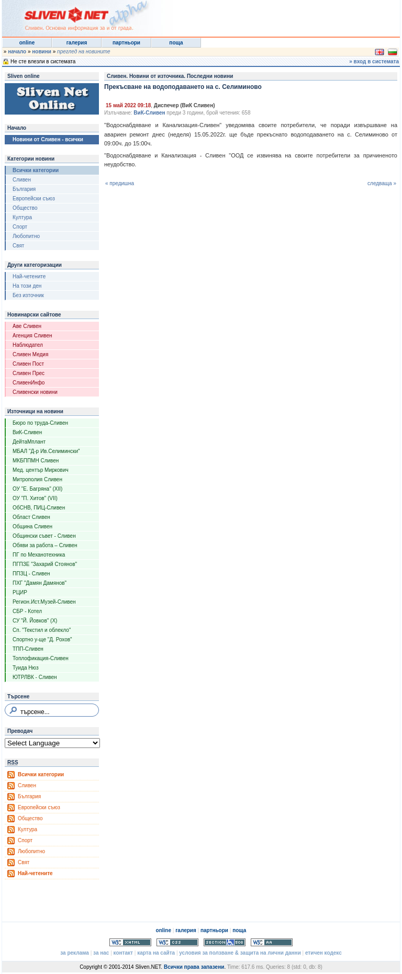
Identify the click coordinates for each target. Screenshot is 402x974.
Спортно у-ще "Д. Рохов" (42, 639)
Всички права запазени (194, 967)
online (27, 43)
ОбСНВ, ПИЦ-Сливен (39, 508)
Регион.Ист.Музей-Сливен (44, 602)
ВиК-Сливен (27, 432)
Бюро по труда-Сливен (40, 423)
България (24, 189)
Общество (25, 208)
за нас (101, 953)
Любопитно (26, 236)
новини (41, 51)
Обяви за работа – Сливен (45, 545)
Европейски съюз (34, 198)
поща (176, 43)
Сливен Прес (28, 373)
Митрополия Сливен (37, 479)
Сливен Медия (30, 354)
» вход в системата (374, 61)
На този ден (27, 286)
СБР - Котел (27, 611)
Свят (18, 245)
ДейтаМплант (29, 442)
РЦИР (20, 592)
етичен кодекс (323, 953)
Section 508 (224, 942)
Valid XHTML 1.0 (130, 942)
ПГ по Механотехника (39, 555)
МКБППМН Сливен (36, 460)
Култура (22, 217)
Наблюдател (28, 345)
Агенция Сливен (32, 335)
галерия (76, 43)
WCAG (271, 942)
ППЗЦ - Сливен (31, 573)
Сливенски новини (35, 392)
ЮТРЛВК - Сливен (35, 677)
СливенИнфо (28, 383)
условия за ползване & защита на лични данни (239, 953)
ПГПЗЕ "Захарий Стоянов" (45, 564)
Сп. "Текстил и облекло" (42, 630)
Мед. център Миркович (41, 470)
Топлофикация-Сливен (41, 658)
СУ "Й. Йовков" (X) (35, 621)
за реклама (74, 953)
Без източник (28, 295)
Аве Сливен (27, 326)
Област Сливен (31, 517)
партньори (126, 43)
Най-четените (29, 276)
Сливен (22, 180)
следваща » (381, 183)
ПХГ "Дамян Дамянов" (39, 583)
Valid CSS (177, 942)
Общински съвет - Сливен (44, 536)
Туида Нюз (26, 668)
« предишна (119, 183)
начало (17, 51)
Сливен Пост (28, 364)
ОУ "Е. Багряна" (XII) (37, 489)
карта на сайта (156, 953)
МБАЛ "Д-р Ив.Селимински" (46, 451)
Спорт (20, 227)
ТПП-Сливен (28, 649)
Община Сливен (32, 526)
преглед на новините (83, 51)
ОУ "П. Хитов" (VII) (35, 498)
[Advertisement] (271, 15)
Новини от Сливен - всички (48, 139)
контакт (123, 953)
